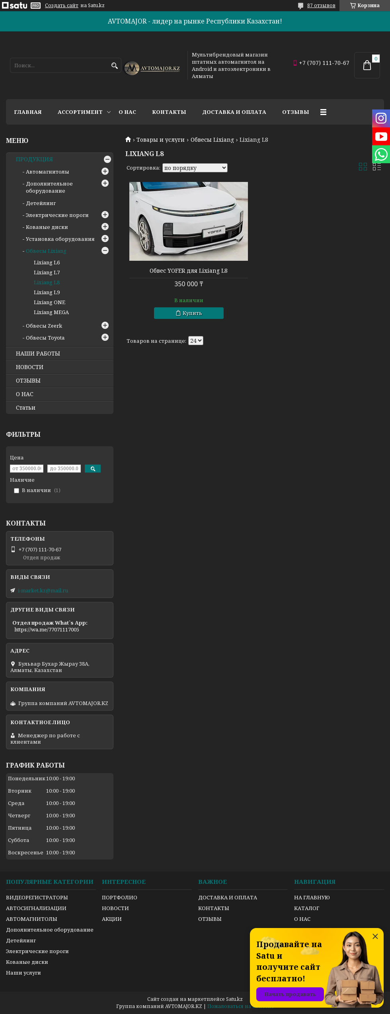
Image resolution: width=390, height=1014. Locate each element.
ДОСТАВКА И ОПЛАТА (227, 897)
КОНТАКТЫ (213, 908)
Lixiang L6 (47, 262)
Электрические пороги (57, 215)
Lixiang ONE (49, 302)
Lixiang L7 (47, 272)
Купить (192, 313)
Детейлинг (41, 203)
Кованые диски (47, 227)
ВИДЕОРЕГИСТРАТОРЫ (37, 897)
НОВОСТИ (29, 367)
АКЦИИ (112, 918)
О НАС (24, 394)
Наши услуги (23, 972)
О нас (127, 111)
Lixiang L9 (47, 292)
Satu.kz (234, 999)
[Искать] (114, 66)
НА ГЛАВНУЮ (312, 897)
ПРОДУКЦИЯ (34, 159)
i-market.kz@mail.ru (43, 590)
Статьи (25, 407)
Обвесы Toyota (45, 337)
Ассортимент (80, 111)
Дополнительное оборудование (49, 187)
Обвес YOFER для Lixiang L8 (189, 271)
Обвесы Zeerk (44, 325)
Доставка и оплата (234, 111)
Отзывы (295, 111)
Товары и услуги (160, 140)
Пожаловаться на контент (240, 1006)
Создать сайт (61, 5)
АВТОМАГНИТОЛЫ (31, 918)
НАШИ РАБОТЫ (38, 353)
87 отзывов (321, 5)
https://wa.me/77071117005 (46, 629)
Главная (28, 111)
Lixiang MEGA (51, 312)
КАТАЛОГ (306, 908)
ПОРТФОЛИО (119, 897)
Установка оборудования (60, 238)
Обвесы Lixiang (212, 140)
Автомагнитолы (47, 171)
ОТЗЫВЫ (28, 380)
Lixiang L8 (47, 282)
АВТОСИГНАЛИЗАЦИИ (36, 908)
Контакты (169, 111)
